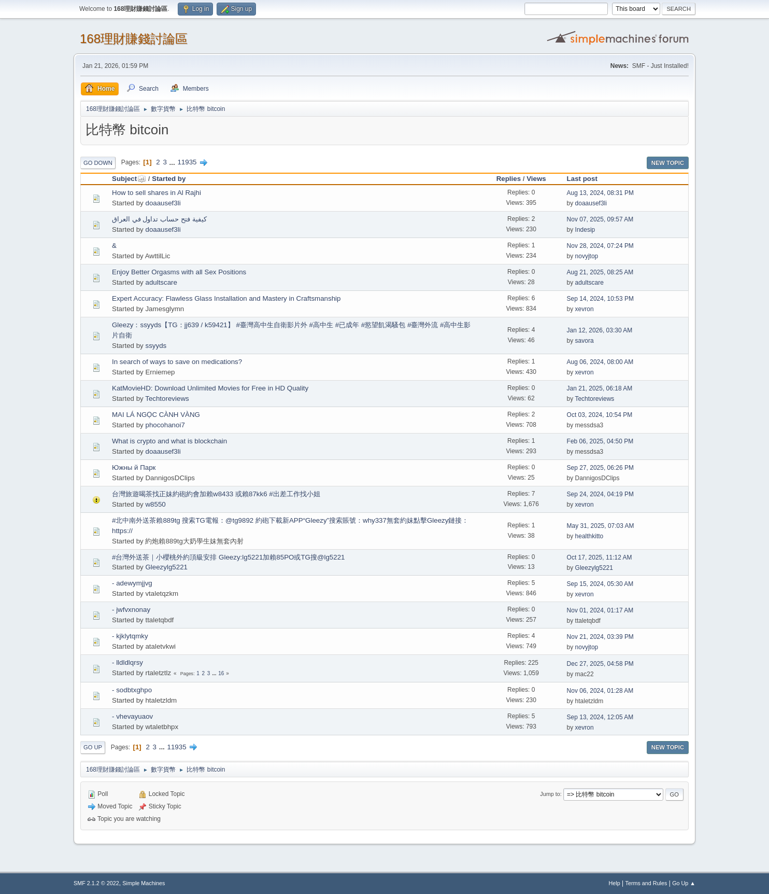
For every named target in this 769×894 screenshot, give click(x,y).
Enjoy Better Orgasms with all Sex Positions (179, 272)
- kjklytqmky (130, 636)
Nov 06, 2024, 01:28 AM (600, 690)
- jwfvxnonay (131, 609)
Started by (169, 179)
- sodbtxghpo (132, 690)
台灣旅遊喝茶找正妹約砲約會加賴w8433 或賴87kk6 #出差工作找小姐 (216, 494)
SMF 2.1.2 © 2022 (96, 883)
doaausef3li (162, 203)
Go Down (97, 163)
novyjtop (587, 256)
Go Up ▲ (683, 883)
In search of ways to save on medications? (177, 362)
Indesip (585, 229)
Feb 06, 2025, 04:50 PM (600, 441)
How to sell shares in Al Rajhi (156, 193)
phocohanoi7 (164, 425)
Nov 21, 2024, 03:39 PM (600, 636)
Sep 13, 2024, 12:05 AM (600, 717)
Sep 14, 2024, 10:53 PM (600, 298)
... (173, 162)
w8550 (155, 504)
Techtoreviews (167, 398)
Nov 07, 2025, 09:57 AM (600, 219)
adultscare (161, 282)
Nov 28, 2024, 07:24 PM (600, 245)
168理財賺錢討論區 (134, 39)
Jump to (550, 794)
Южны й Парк (133, 467)
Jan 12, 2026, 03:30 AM (600, 330)
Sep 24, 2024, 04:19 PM (600, 494)
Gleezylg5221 (166, 567)
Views (536, 179)
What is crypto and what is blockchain (169, 441)
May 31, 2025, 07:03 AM (600, 525)
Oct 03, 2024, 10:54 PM (600, 414)
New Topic (667, 163)
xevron (584, 309)
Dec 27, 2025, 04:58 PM (600, 663)
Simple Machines (143, 883)
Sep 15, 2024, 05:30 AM (600, 584)
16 (221, 673)
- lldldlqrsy (127, 662)
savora (584, 340)
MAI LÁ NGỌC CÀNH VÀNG (156, 414)
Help (614, 883)
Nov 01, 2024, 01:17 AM (600, 610)
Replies (508, 179)
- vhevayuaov (132, 716)
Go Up (92, 747)
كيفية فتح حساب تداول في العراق (159, 219)
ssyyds (155, 346)
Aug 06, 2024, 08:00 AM (600, 362)
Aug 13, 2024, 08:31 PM (600, 193)
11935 (186, 162)
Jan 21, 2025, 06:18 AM (600, 388)
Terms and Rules (646, 883)
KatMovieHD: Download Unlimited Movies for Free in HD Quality (210, 388)
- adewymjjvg (132, 583)
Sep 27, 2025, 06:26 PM (600, 467)
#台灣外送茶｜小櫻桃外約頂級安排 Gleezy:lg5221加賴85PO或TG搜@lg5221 (228, 557)
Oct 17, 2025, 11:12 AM (599, 557)
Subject (129, 179)
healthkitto (589, 536)
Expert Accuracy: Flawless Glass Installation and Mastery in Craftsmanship (226, 298)
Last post (582, 179)
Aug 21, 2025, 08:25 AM (600, 272)
